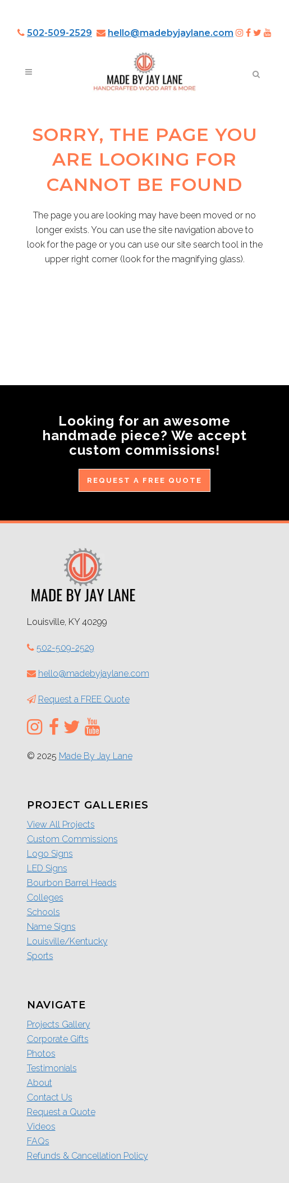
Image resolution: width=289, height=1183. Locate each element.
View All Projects (61, 824)
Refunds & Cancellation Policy (87, 1155)
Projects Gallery (58, 1024)
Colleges (45, 897)
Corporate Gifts (58, 1039)
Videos (41, 1126)
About (39, 1082)
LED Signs (47, 868)
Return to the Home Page (144, 307)
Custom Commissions (72, 839)
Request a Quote (61, 1112)
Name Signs (51, 926)
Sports (40, 956)
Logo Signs (50, 853)
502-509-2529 (59, 33)
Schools (43, 912)
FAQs (38, 1141)
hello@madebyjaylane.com (170, 33)
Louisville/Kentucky (67, 941)
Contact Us (49, 1097)
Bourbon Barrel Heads (72, 883)
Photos (41, 1053)
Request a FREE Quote (144, 480)
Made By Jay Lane (95, 756)
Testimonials (52, 1068)
